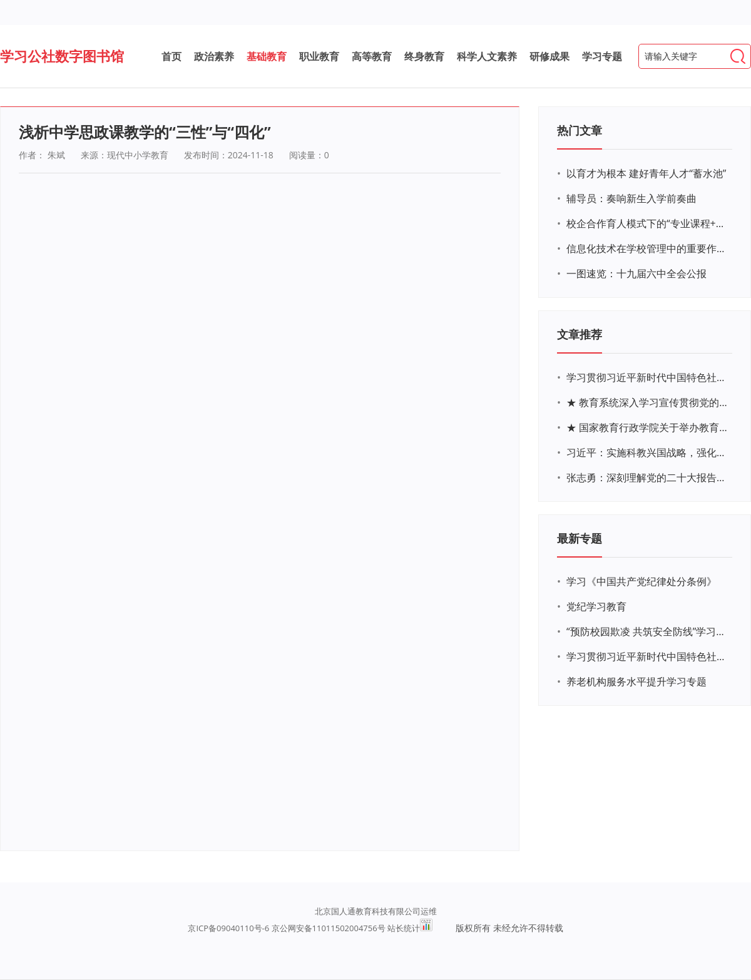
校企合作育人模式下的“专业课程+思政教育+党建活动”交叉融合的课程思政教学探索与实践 (647, 223)
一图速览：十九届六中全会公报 (636, 273)
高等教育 (372, 56)
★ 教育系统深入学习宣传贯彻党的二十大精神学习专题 (647, 402)
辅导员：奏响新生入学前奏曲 (631, 198)
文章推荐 (579, 334)
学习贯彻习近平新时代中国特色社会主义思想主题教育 (647, 656)
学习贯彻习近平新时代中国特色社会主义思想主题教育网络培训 (647, 377)
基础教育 (267, 56)
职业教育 (319, 56)
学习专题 (602, 56)
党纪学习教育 (596, 606)
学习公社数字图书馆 (62, 55)
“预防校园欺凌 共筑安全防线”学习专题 (647, 631)
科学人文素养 (487, 56)
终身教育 (424, 56)
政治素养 (214, 56)
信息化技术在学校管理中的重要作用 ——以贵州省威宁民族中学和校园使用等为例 (647, 248)
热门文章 (579, 130)
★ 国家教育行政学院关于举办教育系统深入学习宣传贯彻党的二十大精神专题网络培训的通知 (647, 427)
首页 (171, 56)
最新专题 (579, 538)
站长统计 (403, 928)
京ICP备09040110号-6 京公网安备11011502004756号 (286, 928)
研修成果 (549, 56)
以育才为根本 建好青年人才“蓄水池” (646, 173)
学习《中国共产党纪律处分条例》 (641, 581)
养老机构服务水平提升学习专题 (636, 681)
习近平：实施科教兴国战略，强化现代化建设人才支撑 (647, 452)
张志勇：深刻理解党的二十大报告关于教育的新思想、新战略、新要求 (647, 477)
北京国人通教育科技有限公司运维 (376, 911)
